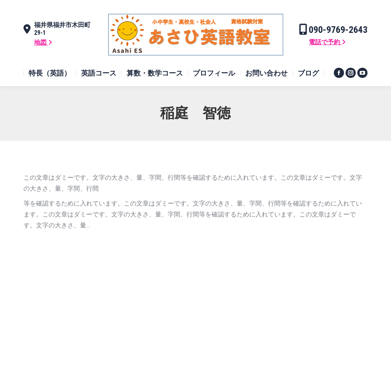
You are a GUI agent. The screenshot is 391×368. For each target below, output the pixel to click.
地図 (43, 42)
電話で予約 (327, 42)
